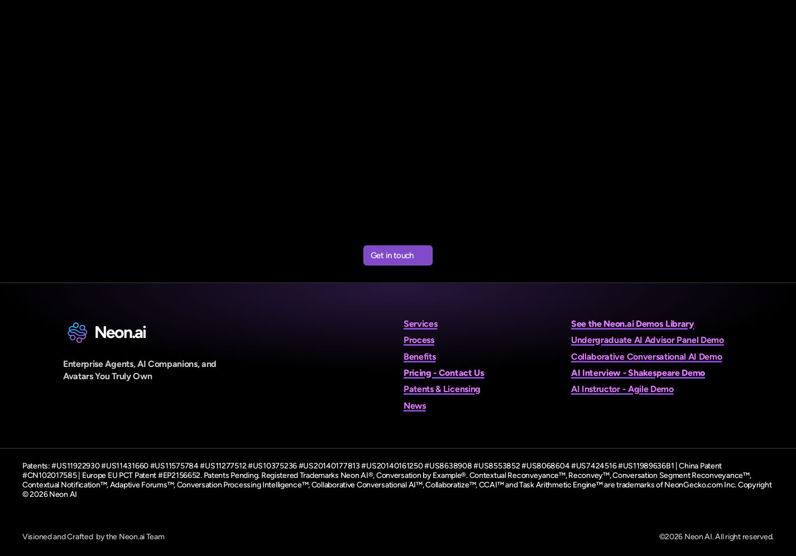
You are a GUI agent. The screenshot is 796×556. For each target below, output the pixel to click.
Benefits (419, 356)
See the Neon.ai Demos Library (632, 323)
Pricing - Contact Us (444, 373)
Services (420, 323)
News (415, 405)
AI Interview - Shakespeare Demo (638, 373)
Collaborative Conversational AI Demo (646, 356)
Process (419, 340)
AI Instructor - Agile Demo (622, 389)
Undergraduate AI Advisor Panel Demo (647, 340)
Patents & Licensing (442, 389)
